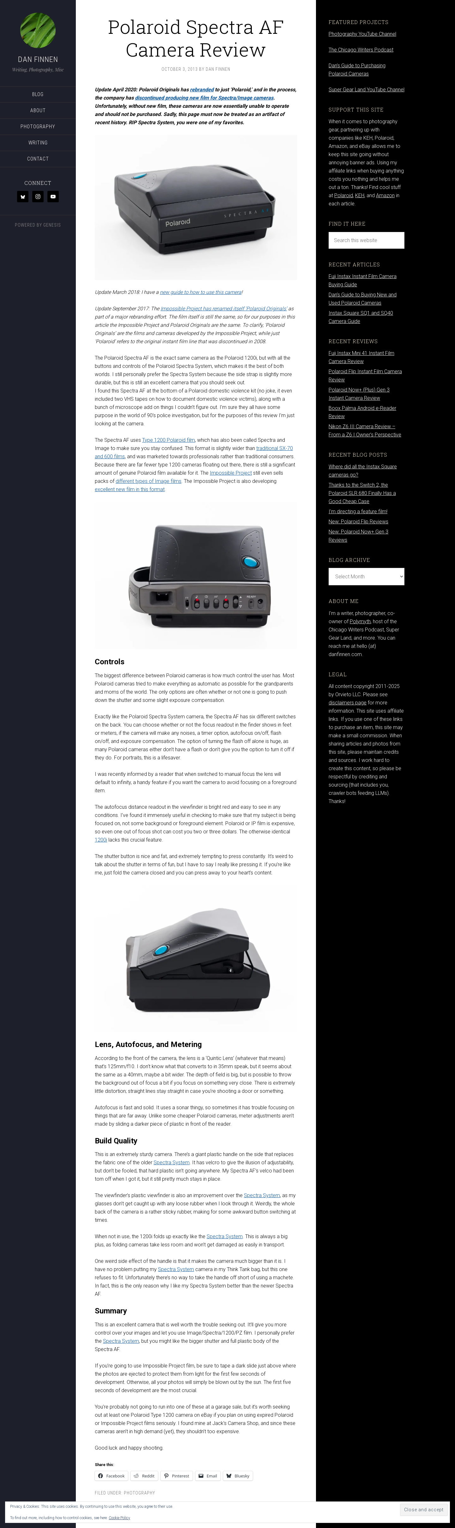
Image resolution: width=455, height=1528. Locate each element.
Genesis (52, 225)
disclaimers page (348, 703)
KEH (359, 195)
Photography (139, 1492)
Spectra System (172, 1163)
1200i (101, 840)
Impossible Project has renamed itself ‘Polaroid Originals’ (224, 309)
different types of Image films (148, 481)
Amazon (385, 195)
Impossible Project (231, 473)
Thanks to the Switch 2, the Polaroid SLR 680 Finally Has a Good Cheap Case (362, 493)
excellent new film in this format (130, 489)
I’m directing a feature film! (358, 511)
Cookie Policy (119, 1518)
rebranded (202, 90)
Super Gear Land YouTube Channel (366, 90)
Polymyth (360, 621)
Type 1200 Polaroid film (168, 440)
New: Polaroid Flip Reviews (358, 522)
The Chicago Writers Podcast (361, 50)
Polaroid (343, 195)
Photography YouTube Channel (362, 34)
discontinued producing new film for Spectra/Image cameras (204, 98)
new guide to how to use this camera (200, 292)
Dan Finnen (38, 59)
